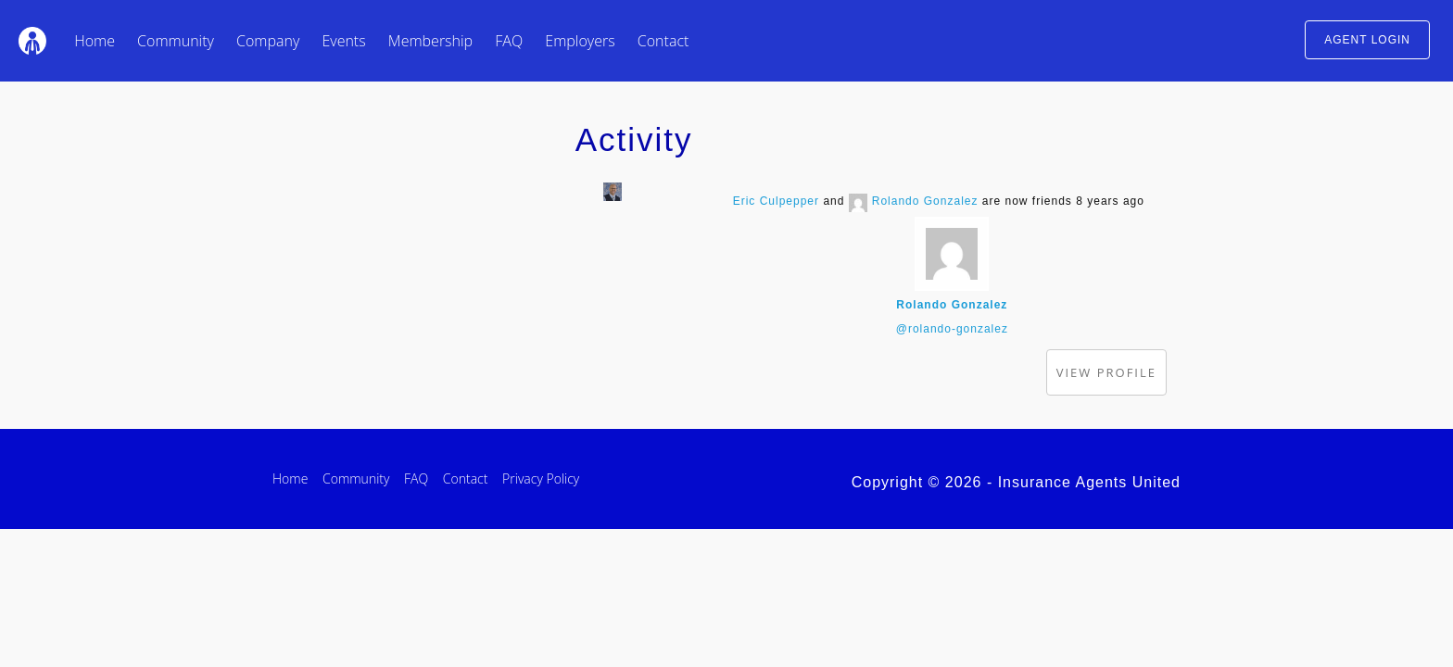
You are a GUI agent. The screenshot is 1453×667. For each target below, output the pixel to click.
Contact (663, 41)
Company (267, 41)
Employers (579, 41)
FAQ (509, 41)
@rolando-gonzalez (952, 328)
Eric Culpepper (776, 201)
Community (175, 41)
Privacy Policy (540, 478)
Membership (430, 41)
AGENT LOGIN (1367, 39)
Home (94, 41)
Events (343, 41)
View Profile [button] (1106, 372)
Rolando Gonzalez (925, 201)
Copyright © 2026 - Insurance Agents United (1016, 482)
